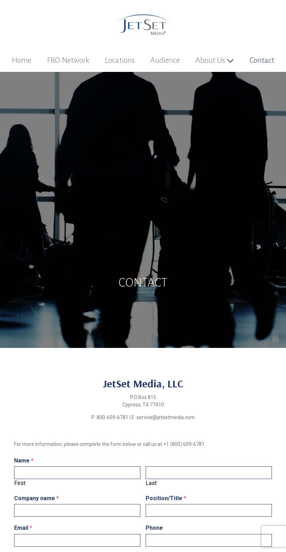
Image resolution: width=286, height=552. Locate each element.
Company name (36, 498)
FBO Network (68, 60)
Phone (154, 528)
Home (21, 60)
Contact (262, 60)
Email (23, 528)
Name (24, 460)
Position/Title (166, 498)
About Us (210, 60)
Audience (165, 60)
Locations (120, 60)
